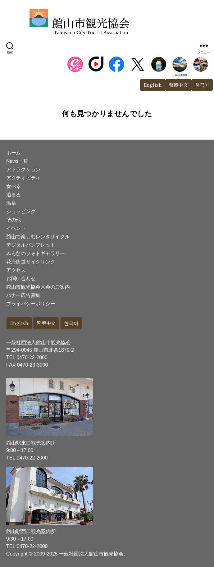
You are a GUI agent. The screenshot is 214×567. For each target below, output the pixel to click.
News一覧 (17, 161)
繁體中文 (178, 84)
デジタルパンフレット (30, 245)
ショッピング (20, 211)
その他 (13, 219)
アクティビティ (23, 178)
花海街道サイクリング (30, 261)
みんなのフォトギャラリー (35, 253)
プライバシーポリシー (30, 303)
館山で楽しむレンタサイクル (38, 236)
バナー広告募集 (23, 295)
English (152, 84)
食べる (13, 186)
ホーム (13, 152)
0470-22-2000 (32, 357)
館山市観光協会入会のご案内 (38, 287)
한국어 (71, 323)
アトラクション (23, 169)
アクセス (16, 270)
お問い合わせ (20, 278)
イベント (16, 228)
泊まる (13, 194)
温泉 (11, 203)
